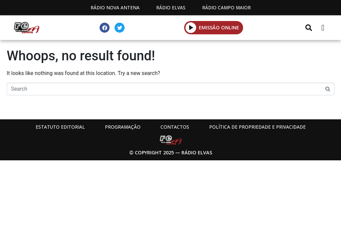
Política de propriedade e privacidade (257, 127)
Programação (123, 127)
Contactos (175, 127)
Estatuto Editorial (60, 127)
